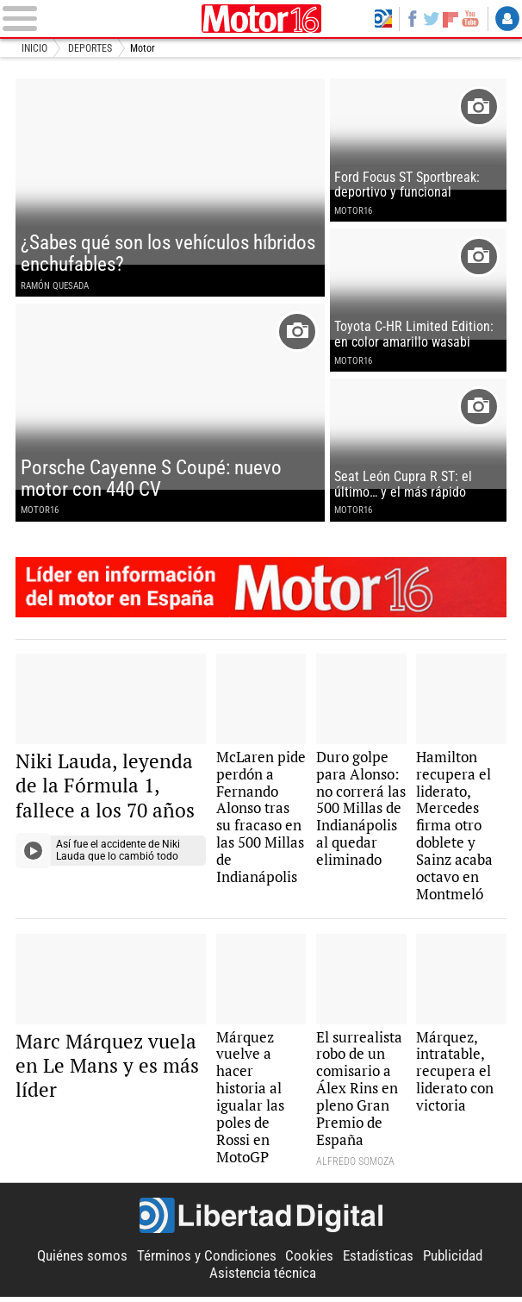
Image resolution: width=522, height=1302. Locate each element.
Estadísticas (378, 1262)
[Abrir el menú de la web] (98, 19)
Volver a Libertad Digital (383, 18)
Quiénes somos (82, 1262)
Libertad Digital (261, 1221)
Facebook (412, 18)
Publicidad (452, 1262)
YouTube (470, 18)
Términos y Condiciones (207, 1262)
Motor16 (261, 18)
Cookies (309, 1262)
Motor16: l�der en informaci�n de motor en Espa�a (261, 591)
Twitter (431, 18)
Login (507, 18)
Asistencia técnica (262, 1279)
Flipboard (450, 18)
